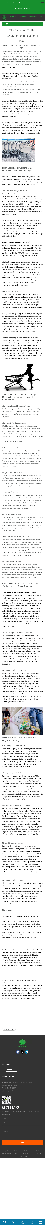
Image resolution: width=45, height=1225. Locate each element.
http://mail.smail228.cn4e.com (13, 1151)
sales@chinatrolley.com (22, 8)
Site (25, 48)
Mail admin (24, 1156)
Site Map (39, 1153)
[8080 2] (6, 1100)
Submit (22, 1142)
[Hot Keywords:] (43, 12)
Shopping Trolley (9, 1029)
